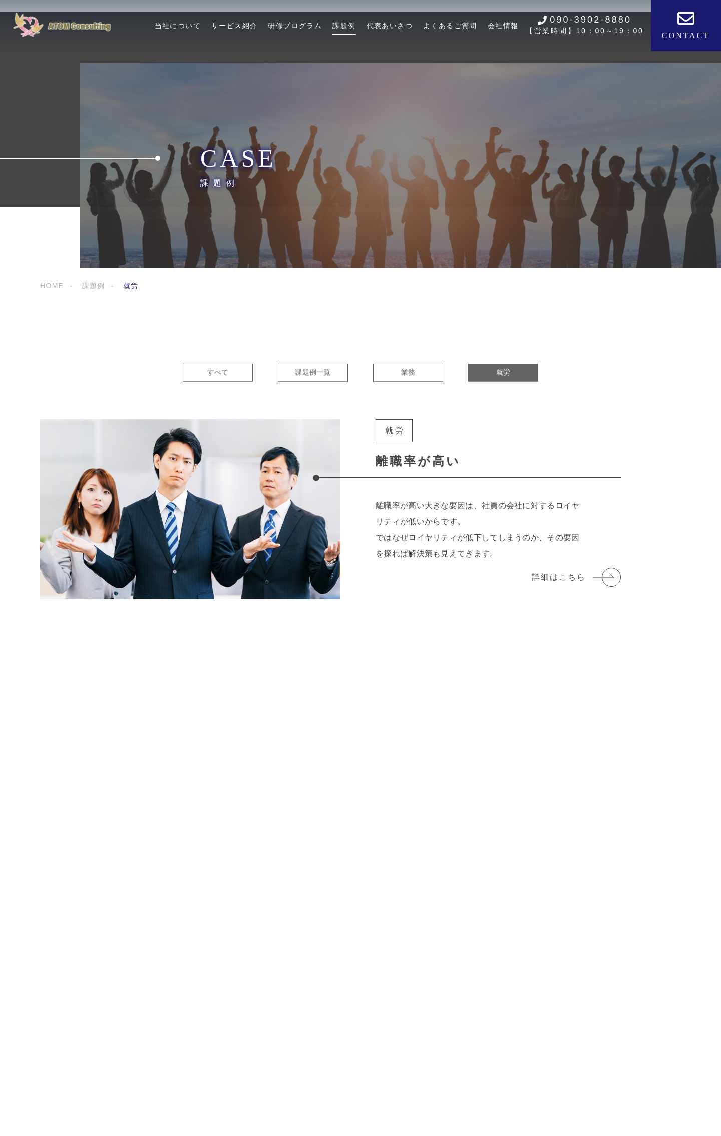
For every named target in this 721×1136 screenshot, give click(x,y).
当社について (178, 26)
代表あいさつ (390, 26)
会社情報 (503, 26)
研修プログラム (295, 26)
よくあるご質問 (450, 26)
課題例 (343, 26)
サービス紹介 (234, 26)
